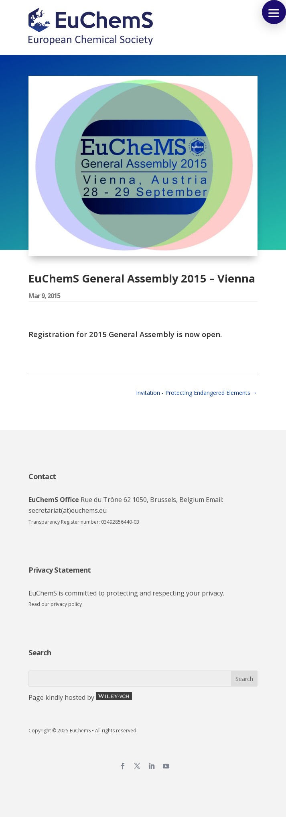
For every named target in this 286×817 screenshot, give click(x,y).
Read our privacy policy (55, 604)
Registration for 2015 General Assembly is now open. (125, 334)
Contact (42, 476)
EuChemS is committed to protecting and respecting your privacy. (126, 593)
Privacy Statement (59, 570)
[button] (274, 12)
